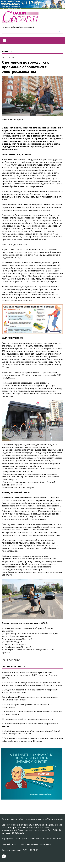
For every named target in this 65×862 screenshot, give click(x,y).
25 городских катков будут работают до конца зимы (27, 719)
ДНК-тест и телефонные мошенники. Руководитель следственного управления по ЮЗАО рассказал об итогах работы (29, 675)
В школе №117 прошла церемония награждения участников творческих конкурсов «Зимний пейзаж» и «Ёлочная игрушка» (32, 683)
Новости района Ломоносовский (18, 27)
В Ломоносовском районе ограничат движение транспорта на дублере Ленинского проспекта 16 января (32, 739)
